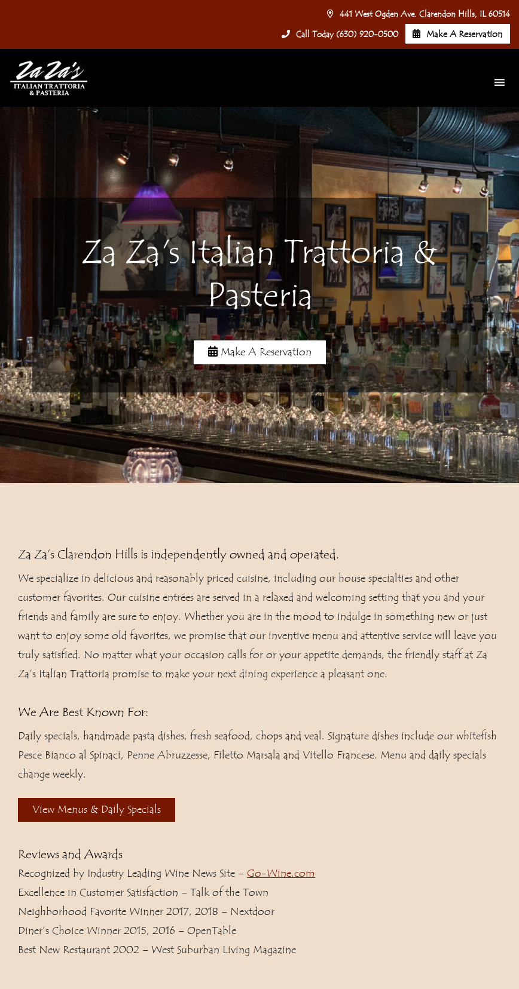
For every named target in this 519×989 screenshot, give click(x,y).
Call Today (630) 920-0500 (340, 34)
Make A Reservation (458, 34)
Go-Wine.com (281, 873)
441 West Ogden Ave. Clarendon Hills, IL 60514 (418, 14)
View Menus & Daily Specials (96, 809)
